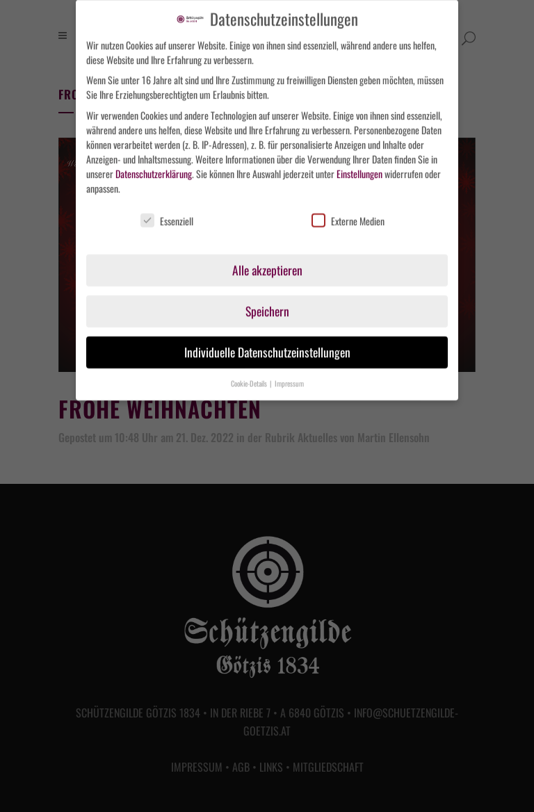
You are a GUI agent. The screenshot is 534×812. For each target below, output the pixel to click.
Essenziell (166, 215)
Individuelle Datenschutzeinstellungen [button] (267, 347)
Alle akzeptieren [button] (267, 265)
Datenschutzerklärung (153, 168)
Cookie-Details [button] (249, 378)
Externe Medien (348, 215)
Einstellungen (359, 168)
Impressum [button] (289, 378)
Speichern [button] (267, 306)
